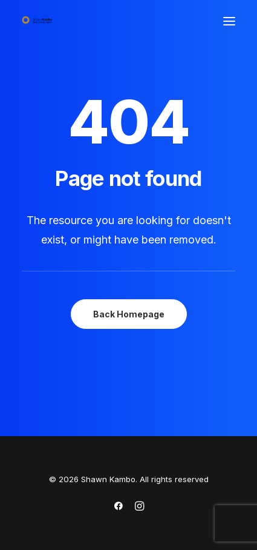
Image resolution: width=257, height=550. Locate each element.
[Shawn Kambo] (37, 20)
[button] (229, 21)
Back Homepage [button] (128, 314)
